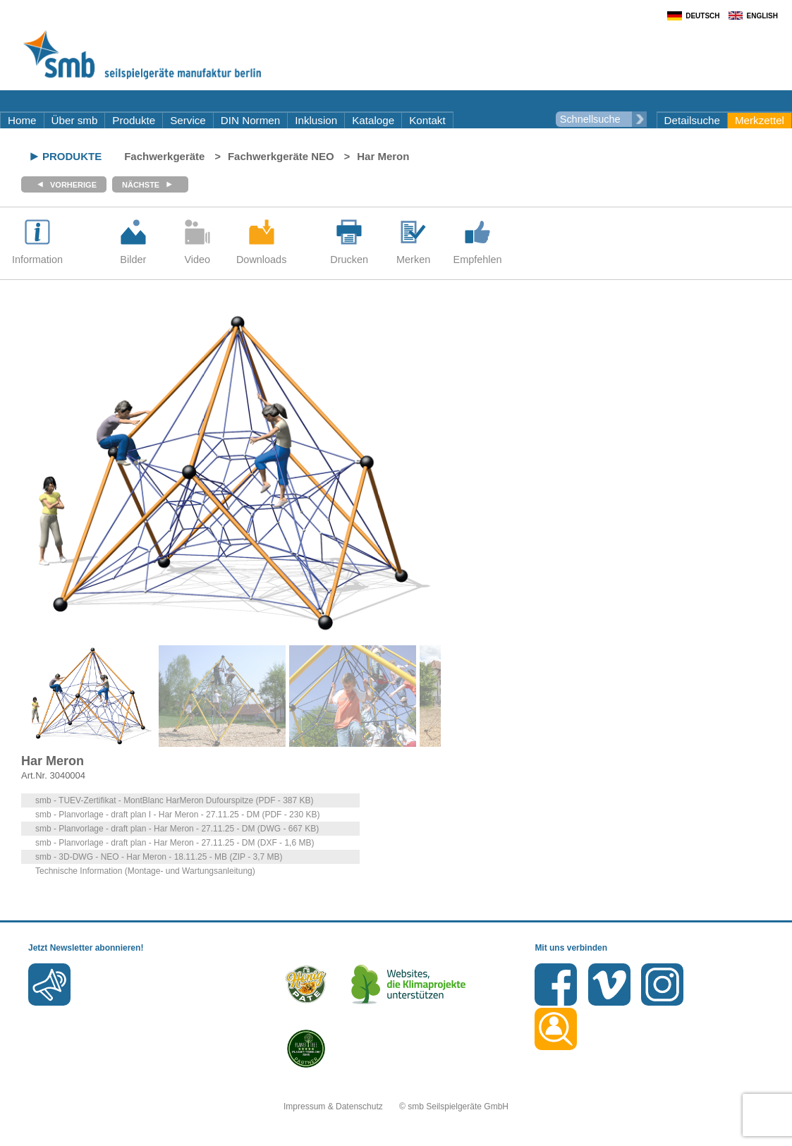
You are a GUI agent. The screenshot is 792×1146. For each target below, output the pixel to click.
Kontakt (427, 120)
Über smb (74, 120)
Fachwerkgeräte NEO (281, 156)
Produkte (133, 120)
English (762, 16)
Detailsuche (692, 120)
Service (188, 120)
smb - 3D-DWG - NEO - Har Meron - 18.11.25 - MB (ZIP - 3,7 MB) (159, 857)
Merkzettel (759, 120)
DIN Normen (250, 120)
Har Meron (383, 156)
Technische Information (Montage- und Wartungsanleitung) (145, 871)
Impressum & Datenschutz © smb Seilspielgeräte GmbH (396, 1106)
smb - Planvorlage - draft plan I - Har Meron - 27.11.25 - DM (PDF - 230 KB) (177, 814)
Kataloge (373, 120)
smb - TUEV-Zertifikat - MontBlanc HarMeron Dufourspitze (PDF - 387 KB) (174, 800)
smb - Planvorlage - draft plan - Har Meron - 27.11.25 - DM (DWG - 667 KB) (177, 829)
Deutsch (702, 16)
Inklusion (316, 120)
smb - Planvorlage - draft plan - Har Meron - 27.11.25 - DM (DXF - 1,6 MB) (174, 843)
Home (22, 120)
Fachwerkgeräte (164, 156)
